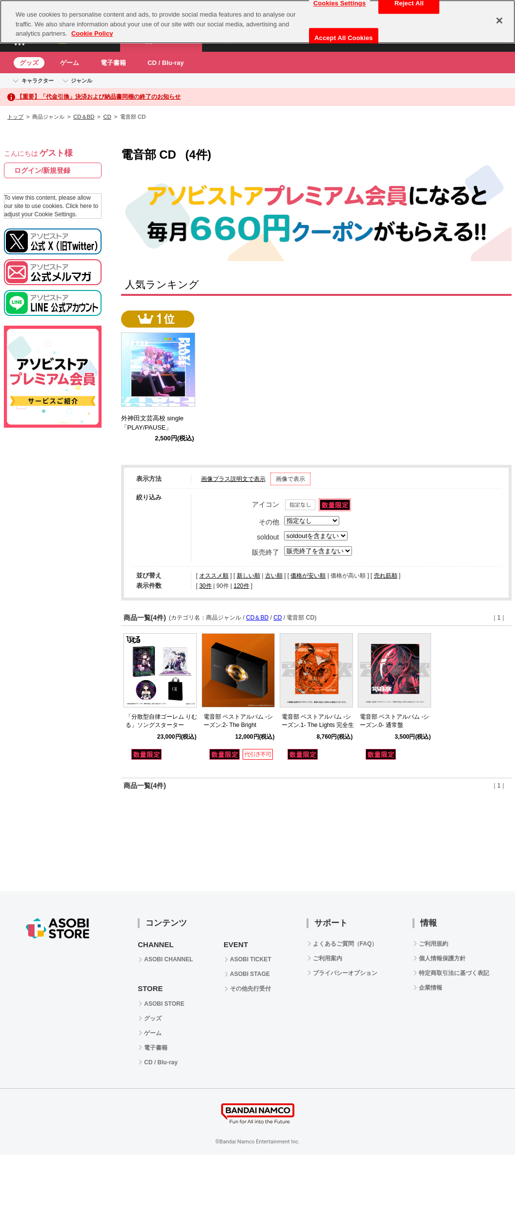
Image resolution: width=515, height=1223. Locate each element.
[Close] (499, 20)
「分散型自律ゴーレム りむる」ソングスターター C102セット (161, 725)
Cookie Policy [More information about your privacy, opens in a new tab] (92, 33)
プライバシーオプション (345, 973)
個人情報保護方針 (442, 958)
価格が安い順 (308, 575)
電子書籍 (113, 62)
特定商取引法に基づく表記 (454, 973)
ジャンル (81, 80)
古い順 (274, 575)
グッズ (29, 62)
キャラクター (37, 80)
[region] (257, 21)
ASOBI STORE (164, 1003)
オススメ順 (213, 575)
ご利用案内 (327, 958)
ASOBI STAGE (250, 974)
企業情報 (430, 987)
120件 (241, 585)
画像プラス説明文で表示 (233, 479)
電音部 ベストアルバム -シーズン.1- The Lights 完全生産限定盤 (318, 725)
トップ (15, 117)
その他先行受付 (250, 988)
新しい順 (248, 575)
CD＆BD (83, 117)
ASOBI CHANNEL (168, 959)
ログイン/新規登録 (42, 170)
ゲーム (69, 62)
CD (107, 117)
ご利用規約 (433, 943)
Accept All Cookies (343, 37)
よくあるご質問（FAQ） (345, 943)
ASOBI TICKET (250, 959)
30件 (205, 585)
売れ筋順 (385, 575)
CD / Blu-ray (165, 62)
